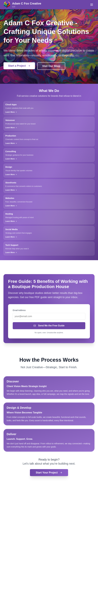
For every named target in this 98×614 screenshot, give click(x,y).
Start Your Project (49, 472)
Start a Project (19, 65)
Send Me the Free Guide (49, 325)
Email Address (19, 310)
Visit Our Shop (51, 66)
